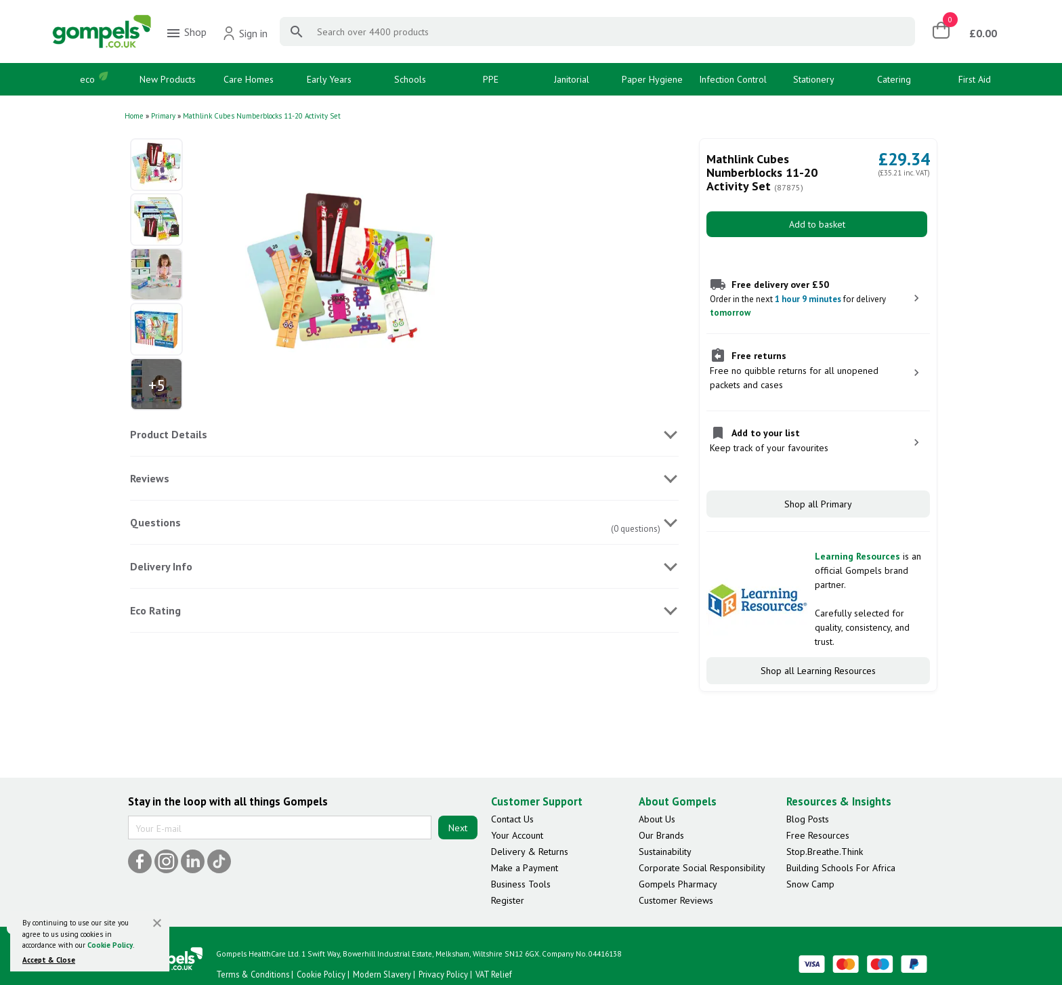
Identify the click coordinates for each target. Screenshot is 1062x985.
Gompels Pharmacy (678, 884)
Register (507, 900)
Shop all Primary (818, 504)
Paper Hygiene (652, 79)
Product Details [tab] (168, 434)
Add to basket (817, 224)
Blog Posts (807, 819)
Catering (894, 79)
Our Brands (661, 835)
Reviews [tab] (149, 478)
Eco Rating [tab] (155, 610)
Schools (410, 79)
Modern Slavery (382, 974)
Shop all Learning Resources (818, 671)
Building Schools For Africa (840, 868)
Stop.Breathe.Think (824, 851)
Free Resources (817, 835)
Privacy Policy (443, 974)
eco (87, 79)
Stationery (813, 79)
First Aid (974, 79)
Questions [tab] (155, 522)
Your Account (517, 835)
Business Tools (521, 884)
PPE (490, 79)
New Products (168, 79)
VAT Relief (493, 974)
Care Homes (249, 79)
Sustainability (665, 851)
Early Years (329, 79)
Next (457, 828)
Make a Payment (524, 868)
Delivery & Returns (529, 851)
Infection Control (733, 79)
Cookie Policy (110, 945)
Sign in (245, 33)
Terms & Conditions (252, 974)
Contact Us (512, 819)
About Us (657, 819)
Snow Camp (810, 884)
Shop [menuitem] (186, 33)
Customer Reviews (676, 900)
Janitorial (571, 79)
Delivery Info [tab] (161, 566)
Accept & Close (48, 960)
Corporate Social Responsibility (702, 868)
